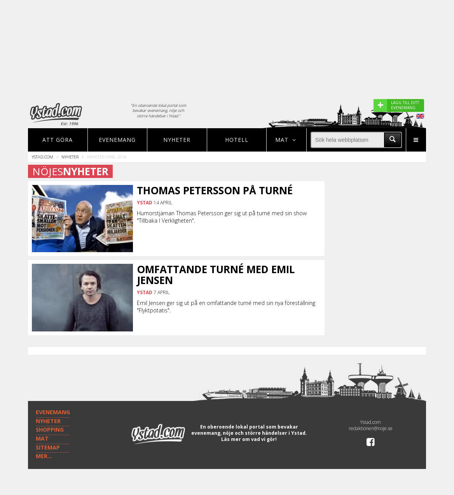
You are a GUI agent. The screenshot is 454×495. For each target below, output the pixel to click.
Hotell (236, 139)
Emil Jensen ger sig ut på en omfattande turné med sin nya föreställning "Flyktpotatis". (226, 306)
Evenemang (117, 139)
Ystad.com (42, 157)
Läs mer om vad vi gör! (249, 439)
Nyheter (176, 139)
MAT (42, 438)
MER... (44, 456)
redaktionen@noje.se (371, 428)
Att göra (57, 139)
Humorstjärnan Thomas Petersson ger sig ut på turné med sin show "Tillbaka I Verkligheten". (222, 216)
